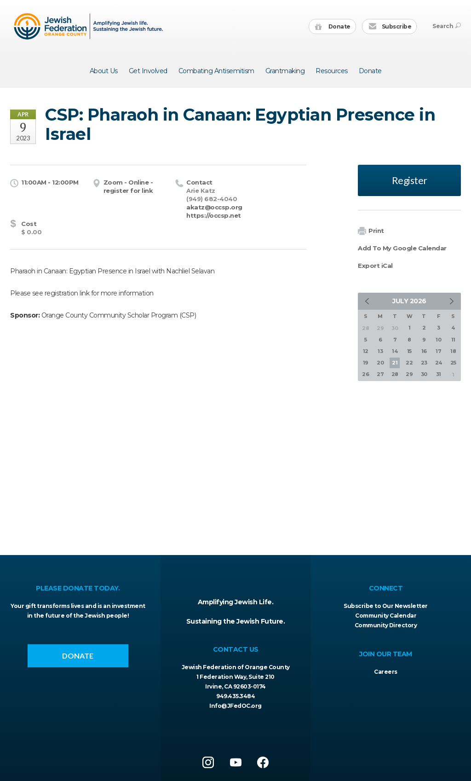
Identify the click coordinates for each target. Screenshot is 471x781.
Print (371, 231)
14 (394, 351)
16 (424, 351)
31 (438, 374)
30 (424, 374)
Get (148, 71)
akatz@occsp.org (214, 207)
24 (438, 362)
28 (394, 374)
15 (409, 351)
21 (394, 362)
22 (409, 362)
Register (409, 180)
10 (438, 339)
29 (409, 374)
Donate (332, 27)
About (104, 71)
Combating (216, 71)
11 (453, 339)
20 (380, 362)
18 (453, 351)
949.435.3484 (235, 696)
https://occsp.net (213, 215)
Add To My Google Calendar (402, 248)
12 (365, 351)
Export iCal (375, 265)
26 (365, 374)
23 (424, 362)
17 (438, 351)
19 (365, 362)
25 (453, 362)
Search (446, 26)
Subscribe (389, 27)
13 (380, 351)
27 (380, 374)
